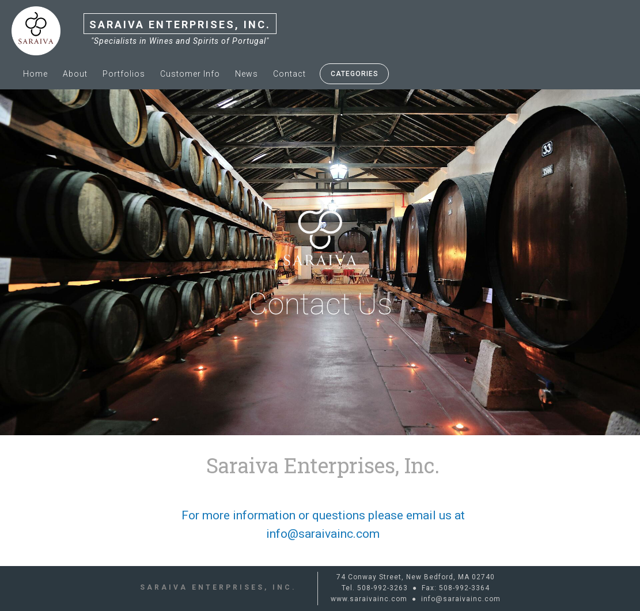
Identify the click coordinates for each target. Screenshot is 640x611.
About (75, 74)
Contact (289, 74)
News (246, 74)
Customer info (190, 74)
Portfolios (124, 74)
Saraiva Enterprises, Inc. (180, 24)
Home (35, 74)
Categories (354, 73)
